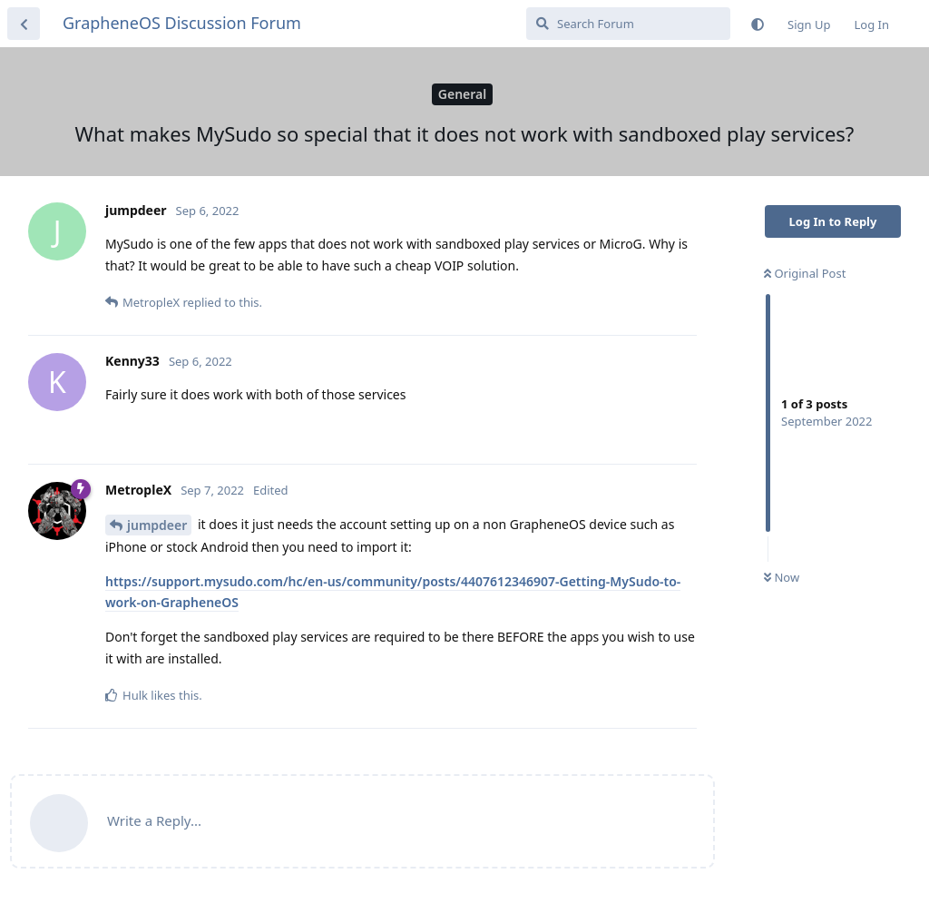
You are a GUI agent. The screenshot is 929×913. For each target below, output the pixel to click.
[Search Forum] (628, 23)
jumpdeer (157, 525)
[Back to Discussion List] (23, 23)
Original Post (805, 273)
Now (781, 577)
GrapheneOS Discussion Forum (182, 23)
